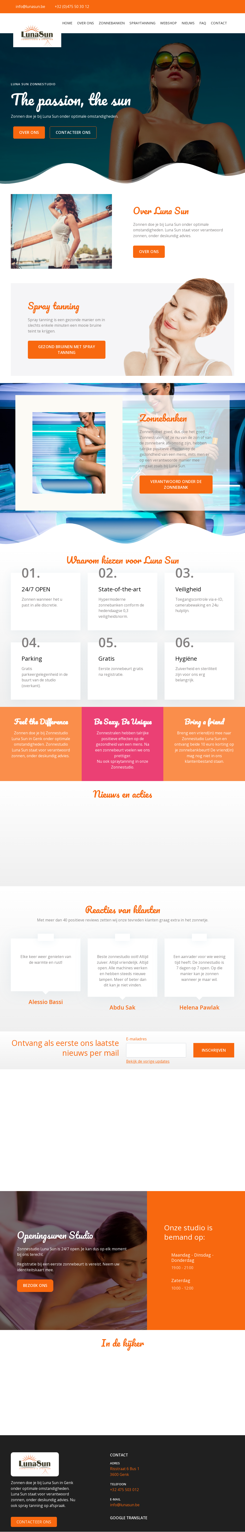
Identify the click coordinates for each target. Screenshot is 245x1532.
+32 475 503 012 (124, 1490)
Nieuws (188, 23)
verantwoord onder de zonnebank (176, 484)
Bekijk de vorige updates (148, 1061)
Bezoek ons (35, 1285)
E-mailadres (136, 1039)
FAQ (202, 23)
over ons (29, 132)
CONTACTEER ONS (73, 132)
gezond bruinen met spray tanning (66, 349)
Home (68, 23)
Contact (219, 23)
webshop (168, 23)
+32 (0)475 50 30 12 (72, 6)
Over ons (85, 23)
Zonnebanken (112, 23)
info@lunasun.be (30, 6)
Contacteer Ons (34, 1522)
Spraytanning (142, 23)
